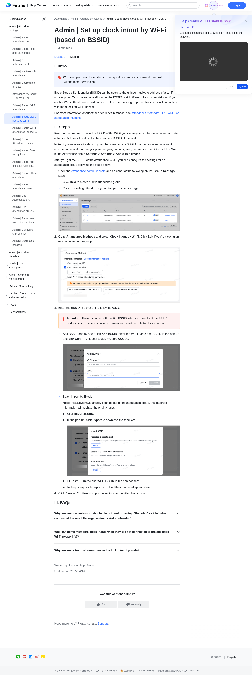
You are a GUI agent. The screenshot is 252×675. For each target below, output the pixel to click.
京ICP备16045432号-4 (107, 670)
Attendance (64, 18)
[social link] (19, 656)
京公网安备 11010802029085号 (137, 670)
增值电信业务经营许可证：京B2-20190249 (178, 670)
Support (107, 623)
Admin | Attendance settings (90, 18)
